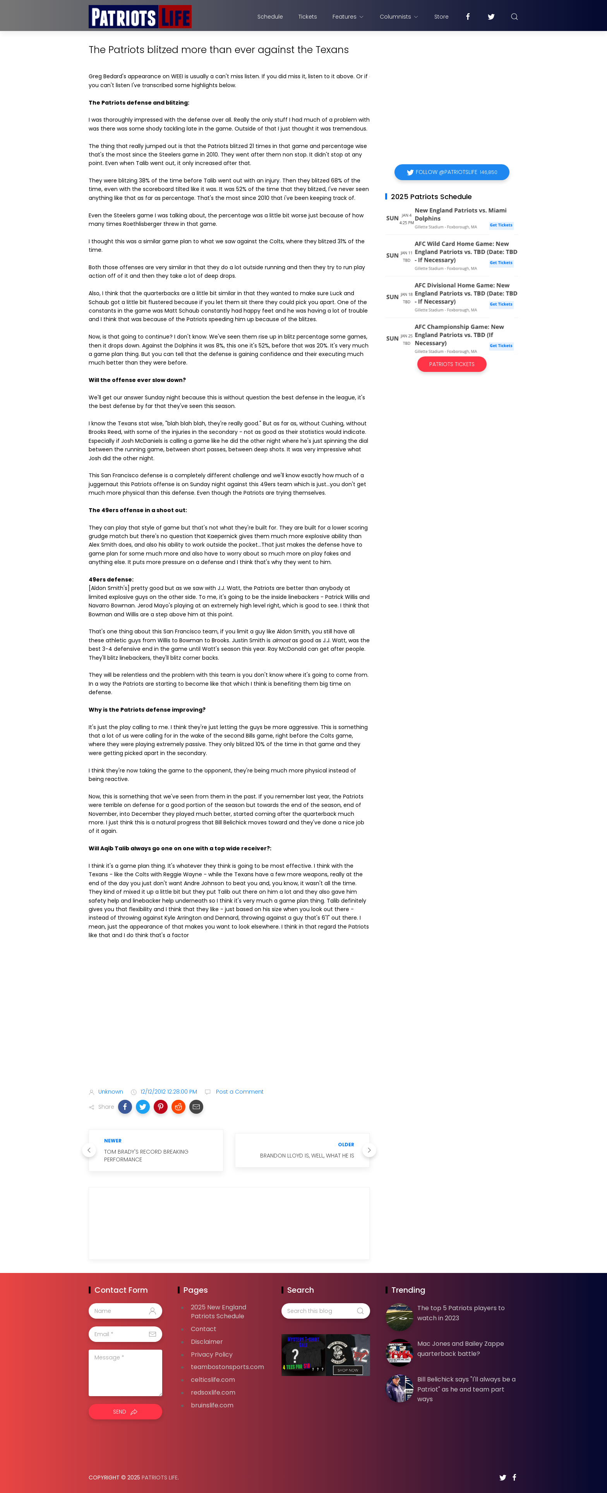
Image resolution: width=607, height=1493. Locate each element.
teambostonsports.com (227, 1366)
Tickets (307, 17)
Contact (203, 1328)
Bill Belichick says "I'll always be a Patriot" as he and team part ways (466, 1389)
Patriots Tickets (452, 364)
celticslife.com (213, 1379)
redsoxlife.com (213, 1392)
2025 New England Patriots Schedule (218, 1312)
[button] (125, 1107)
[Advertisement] (229, 1021)
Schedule (270, 17)
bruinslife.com (212, 1405)
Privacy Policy (212, 1354)
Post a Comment (239, 1092)
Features (348, 17)
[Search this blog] (325, 1311)
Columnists (399, 17)
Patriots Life (160, 1477)
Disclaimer (207, 1341)
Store (441, 17)
